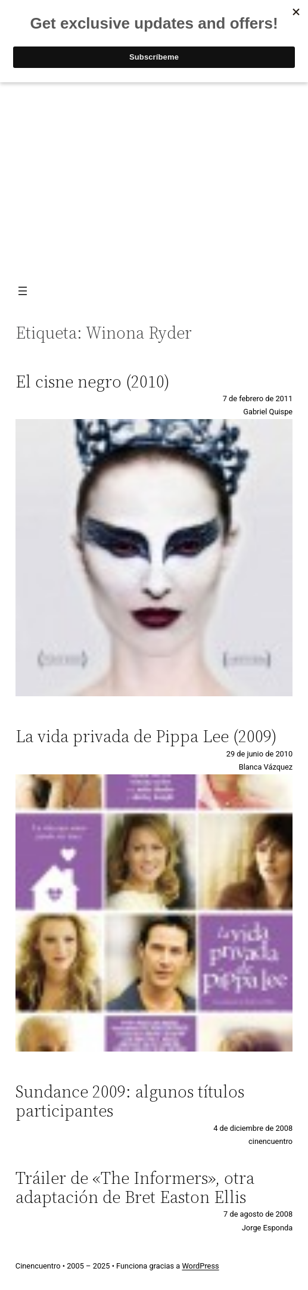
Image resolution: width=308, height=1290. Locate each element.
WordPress (200, 1265)
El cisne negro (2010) (92, 381)
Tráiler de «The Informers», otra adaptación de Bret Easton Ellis (134, 1187)
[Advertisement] (154, 180)
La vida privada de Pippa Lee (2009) (146, 736)
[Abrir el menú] (22, 291)
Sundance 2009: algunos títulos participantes (129, 1101)
